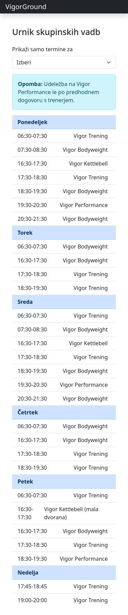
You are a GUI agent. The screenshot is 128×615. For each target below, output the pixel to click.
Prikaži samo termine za (42, 49)
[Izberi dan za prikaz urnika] (64, 62)
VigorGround (25, 6)
